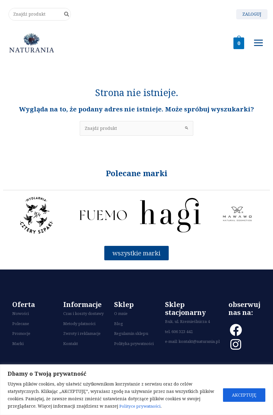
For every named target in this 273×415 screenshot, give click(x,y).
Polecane (20, 328)
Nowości (20, 317)
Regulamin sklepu (131, 337)
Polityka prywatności (134, 348)
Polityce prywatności (141, 406)
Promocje (21, 337)
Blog (118, 328)
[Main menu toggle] (258, 45)
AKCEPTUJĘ (244, 395)
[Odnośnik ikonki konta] (251, 15)
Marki (18, 348)
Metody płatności (79, 328)
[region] (136, 389)
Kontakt (70, 348)
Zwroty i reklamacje (82, 337)
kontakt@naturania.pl (199, 345)
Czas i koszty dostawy (83, 317)
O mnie (121, 317)
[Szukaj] (67, 15)
